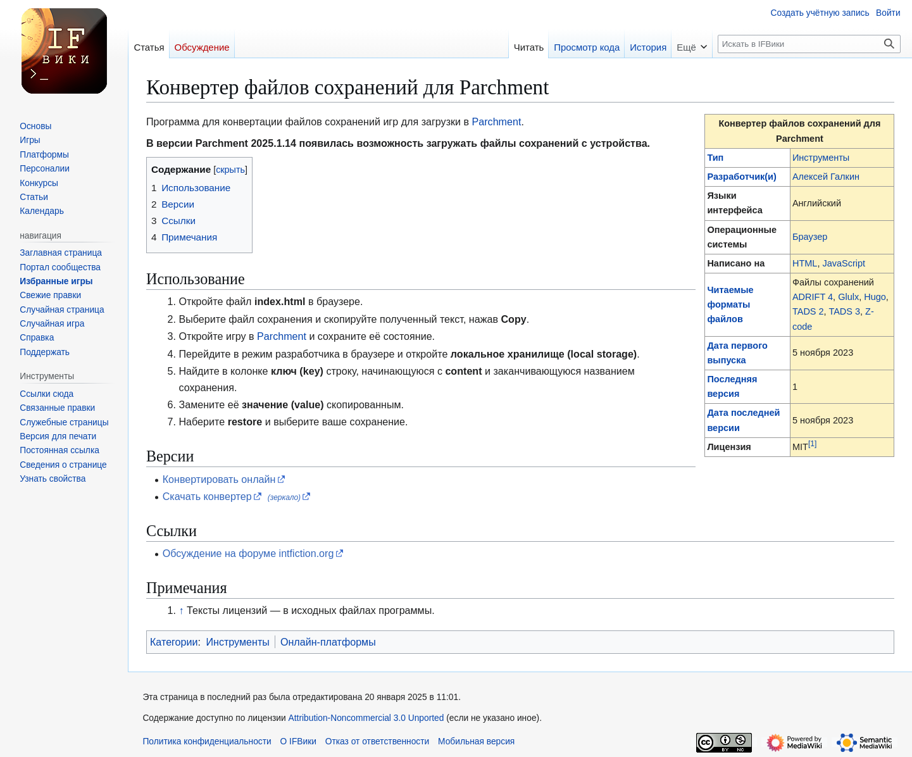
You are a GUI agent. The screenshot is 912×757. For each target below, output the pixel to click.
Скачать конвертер (207, 496)
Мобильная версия (476, 741)
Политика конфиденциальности (206, 741)
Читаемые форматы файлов (730, 304)
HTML (804, 263)
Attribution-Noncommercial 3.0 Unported (366, 718)
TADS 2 (808, 311)
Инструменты (820, 158)
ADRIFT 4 (812, 297)
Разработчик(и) (741, 177)
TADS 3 (844, 311)
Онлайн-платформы (328, 642)
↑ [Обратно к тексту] (181, 610)
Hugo (875, 297)
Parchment (497, 121)
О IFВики (298, 741)
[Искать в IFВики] (809, 44)
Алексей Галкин (825, 177)
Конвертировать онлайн (219, 479)
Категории (174, 642)
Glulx (848, 297)
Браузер (809, 237)
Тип (715, 158)
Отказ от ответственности (377, 741)
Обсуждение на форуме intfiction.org (248, 553)
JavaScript (843, 263)
